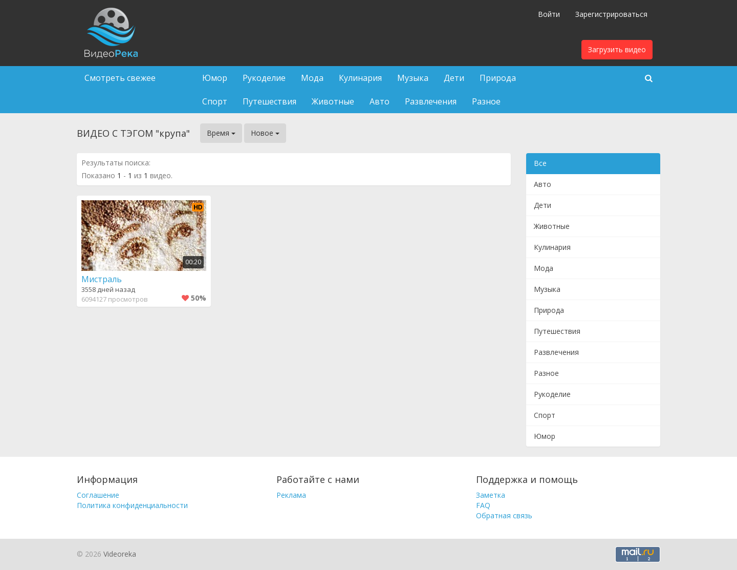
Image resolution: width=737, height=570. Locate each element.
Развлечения (431, 101)
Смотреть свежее (120, 77)
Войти (549, 14)
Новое (265, 133)
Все (540, 163)
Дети (454, 77)
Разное (486, 101)
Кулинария (360, 77)
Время (221, 133)
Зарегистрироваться (611, 14)
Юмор (214, 77)
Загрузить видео (617, 49)
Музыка (412, 77)
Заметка (490, 495)
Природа (498, 77)
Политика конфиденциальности (132, 505)
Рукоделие (264, 77)
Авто (379, 101)
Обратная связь (504, 515)
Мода (312, 77)
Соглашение (98, 495)
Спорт (214, 101)
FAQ (483, 505)
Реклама (291, 495)
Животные (333, 101)
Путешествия (269, 101)
